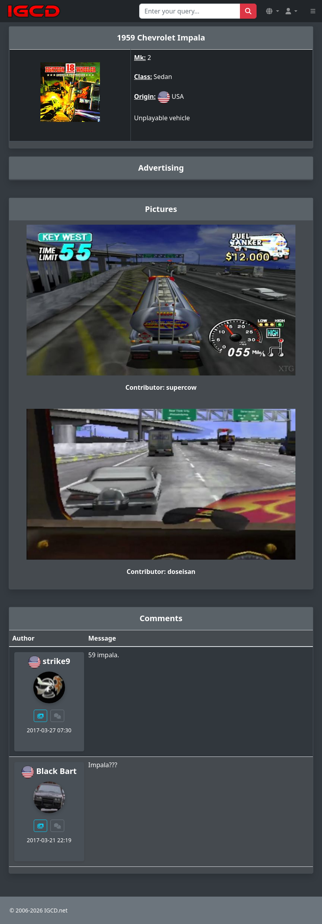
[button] (272, 11)
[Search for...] (189, 11)
